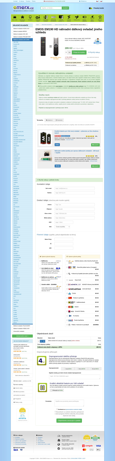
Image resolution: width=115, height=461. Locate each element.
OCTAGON (16, 206)
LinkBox (15, 182)
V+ (14, 298)
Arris (14, 66)
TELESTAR (16, 282)
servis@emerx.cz (49, 1)
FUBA (15, 129)
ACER (15, 46)
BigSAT (15, 72)
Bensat (15, 70)
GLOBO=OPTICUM (18, 135)
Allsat (14, 54)
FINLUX (15, 121)
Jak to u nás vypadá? (20, 440)
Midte (14, 196)
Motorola (15, 198)
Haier (14, 148)
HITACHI (15, 156)
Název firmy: (48, 239)
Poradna (28, 1)
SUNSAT (15, 274)
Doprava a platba (19, 439)
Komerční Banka (83, 311)
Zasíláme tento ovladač (56, 58)
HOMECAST (16, 158)
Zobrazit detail (69, 139)
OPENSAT (16, 213)
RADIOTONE (16, 241)
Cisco (14, 76)
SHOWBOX (16, 255)
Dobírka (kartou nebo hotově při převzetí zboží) (83, 262)
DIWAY (15, 95)
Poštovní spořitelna (83, 298)
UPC (14, 296)
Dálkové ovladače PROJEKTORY (22, 37)
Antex (14, 62)
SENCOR (16, 251)
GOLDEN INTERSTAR (19, 139)
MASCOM (16, 186)
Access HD (16, 44)
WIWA (15, 310)
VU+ (14, 308)
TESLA (15, 286)
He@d (15, 152)
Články (33, 1)
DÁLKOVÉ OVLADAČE (47, 24)
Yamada (15, 318)
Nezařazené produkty (20, 444)
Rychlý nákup (94, 52)
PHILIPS (15, 229)
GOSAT (15, 143)
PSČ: (50, 222)
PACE (15, 225)
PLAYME (15, 233)
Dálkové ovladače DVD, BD (20, 34)
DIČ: (50, 248)
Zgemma (15, 320)
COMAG (15, 78)
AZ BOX (15, 68)
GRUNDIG (16, 145)
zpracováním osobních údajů (74, 409)
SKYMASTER (17, 263)
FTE (14, 127)
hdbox (15, 150)
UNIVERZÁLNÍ (17, 294)
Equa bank (83, 280)
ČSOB (83, 293)
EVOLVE (15, 115)
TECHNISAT (16, 278)
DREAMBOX (16, 99)
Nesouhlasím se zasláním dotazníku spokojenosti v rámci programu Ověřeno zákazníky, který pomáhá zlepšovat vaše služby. (69, 413)
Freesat (15, 125)
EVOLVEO (16, 117)
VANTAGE (16, 300)
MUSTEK (15, 200)
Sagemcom (16, 245)
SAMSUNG (16, 247)
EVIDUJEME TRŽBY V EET (78, 458)
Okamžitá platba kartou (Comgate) (83, 268)
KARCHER (16, 174)
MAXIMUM (16, 188)
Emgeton (15, 109)
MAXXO (15, 190)
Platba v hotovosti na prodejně (83, 325)
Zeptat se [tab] (49, 120)
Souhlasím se (69, 409)
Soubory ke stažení (19, 395)
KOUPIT (95, 145)
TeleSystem (16, 284)
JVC (14, 170)
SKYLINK (15, 261)
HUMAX (15, 162)
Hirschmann (16, 154)
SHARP (15, 253)
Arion (14, 64)
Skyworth (15, 265)
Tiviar (14, 290)
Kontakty (17, 437)
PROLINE (16, 237)
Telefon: (49, 192)
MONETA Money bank (83, 285)
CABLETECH (16, 74)
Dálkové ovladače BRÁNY (20, 31)
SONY (15, 270)
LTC (14, 184)
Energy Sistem (17, 113)
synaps (15, 276)
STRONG (16, 272)
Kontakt (15, 1)
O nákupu (21, 1)
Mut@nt (15, 202)
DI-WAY (15, 91)
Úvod (37, 24)
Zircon (15, 322)
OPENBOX (16, 211)
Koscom (15, 178)
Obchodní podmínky (20, 442)
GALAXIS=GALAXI (18, 131)
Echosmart (16, 107)
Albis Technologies (18, 50)
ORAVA (15, 221)
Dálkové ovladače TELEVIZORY (21, 325)
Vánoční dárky (18, 388)
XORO (15, 314)
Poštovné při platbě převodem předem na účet (83, 275)
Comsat (15, 82)
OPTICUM (16, 219)
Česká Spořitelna (83, 320)
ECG (14, 103)
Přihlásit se (82, 1)
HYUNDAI (16, 164)
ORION (15, 223)
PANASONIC (16, 227)
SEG (14, 249)
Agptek (15, 48)
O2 (14, 204)
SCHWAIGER (17, 257)
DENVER (15, 87)
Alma (14, 56)
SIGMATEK (16, 259)
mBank (83, 307)
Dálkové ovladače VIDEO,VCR (21, 328)
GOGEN (15, 137)
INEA (14, 166)
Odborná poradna (19, 391)
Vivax (14, 304)
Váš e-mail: (49, 188)
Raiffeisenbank (83, 302)
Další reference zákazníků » (22, 375)
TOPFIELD (16, 292)
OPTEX (15, 215)
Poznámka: (49, 401)
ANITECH (16, 60)
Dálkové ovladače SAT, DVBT (61, 24)
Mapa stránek (41, 442)
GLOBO (15, 133)
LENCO (15, 180)
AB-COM (15, 42)
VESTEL (15, 302)
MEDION (15, 192)
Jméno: (50, 204)
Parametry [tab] (59, 120)
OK (14, 209)
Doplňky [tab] (40, 120)
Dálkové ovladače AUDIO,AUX (21, 28)
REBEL (15, 243)
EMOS (15, 111)
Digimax (15, 93)
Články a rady (18, 402)
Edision (15, 105)
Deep (14, 85)
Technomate (16, 280)
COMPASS (16, 80)
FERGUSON (16, 119)
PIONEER (16, 231)
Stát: (50, 226)
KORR (15, 176)
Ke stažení (40, 440)
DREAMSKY (16, 101)
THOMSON (16, 288)
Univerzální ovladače (18, 331)
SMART (15, 267)
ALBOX (15, 52)
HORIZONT (16, 160)
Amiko (15, 58)
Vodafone (15, 306)
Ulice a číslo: (48, 213)
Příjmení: (49, 209)
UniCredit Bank (83, 289)
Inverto (15, 168)
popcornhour (16, 235)
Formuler (15, 123)
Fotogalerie (17, 399)
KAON (15, 172)
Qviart (15, 239)
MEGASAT (16, 194)
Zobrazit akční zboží (22, 336)
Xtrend (15, 316)
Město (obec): (48, 218)
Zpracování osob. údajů (44, 444)
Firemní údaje (56, 235)
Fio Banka (83, 316)
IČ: (51, 243)
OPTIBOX (16, 217)
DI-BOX (15, 89)
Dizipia (15, 97)
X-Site (15, 312)
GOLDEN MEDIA (17, 141)
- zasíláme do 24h (22, 381)
